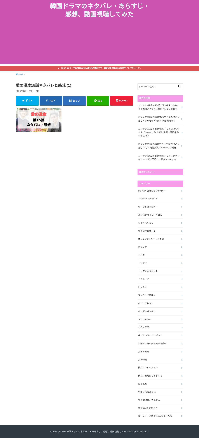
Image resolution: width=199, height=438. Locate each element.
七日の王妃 (143, 327)
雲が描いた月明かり (148, 408)
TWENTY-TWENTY (147, 198)
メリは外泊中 (144, 319)
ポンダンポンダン (147, 311)
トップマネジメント (148, 271)
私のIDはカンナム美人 (149, 400)
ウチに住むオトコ (147, 231)
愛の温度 (142, 384)
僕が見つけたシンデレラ (150, 335)
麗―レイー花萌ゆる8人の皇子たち (155, 416)
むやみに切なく (145, 223)
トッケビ (142, 263)
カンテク (142, 247)
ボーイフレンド (145, 303)
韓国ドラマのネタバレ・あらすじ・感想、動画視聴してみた (99, 10)
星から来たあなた (147, 392)
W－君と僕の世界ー (148, 207)
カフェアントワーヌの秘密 (151, 239)
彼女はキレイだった (148, 367)
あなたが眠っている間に (150, 215)
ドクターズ (143, 279)
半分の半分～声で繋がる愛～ (152, 343)
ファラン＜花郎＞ (147, 295)
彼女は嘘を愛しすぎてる (150, 375)
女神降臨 (142, 359)
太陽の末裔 (143, 351)
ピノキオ (142, 287)
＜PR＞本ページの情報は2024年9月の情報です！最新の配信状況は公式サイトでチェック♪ (100, 68)
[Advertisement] (99, 43)
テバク (141, 255)
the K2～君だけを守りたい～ (152, 191)
